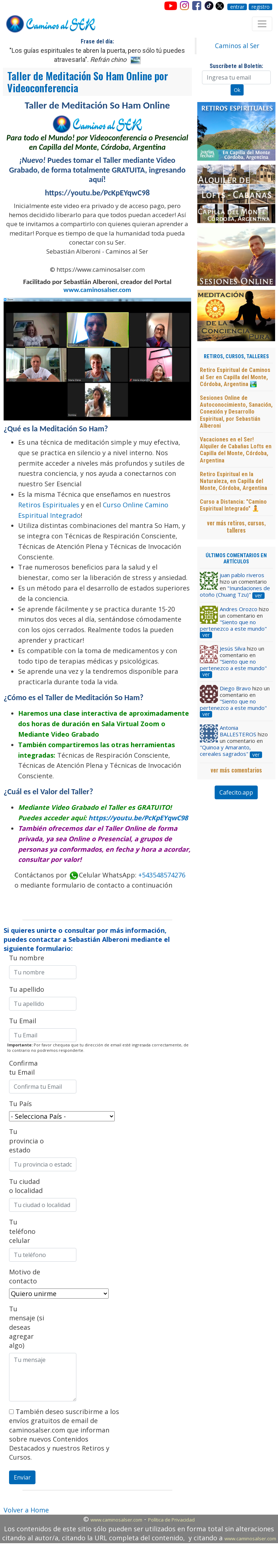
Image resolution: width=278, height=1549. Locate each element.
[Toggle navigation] (262, 24)
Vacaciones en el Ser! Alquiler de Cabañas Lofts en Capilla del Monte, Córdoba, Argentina (235, 450)
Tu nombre (26, 957)
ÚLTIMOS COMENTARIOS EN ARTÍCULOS (236, 559)
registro (261, 7)
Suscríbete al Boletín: (236, 66)
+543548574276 (161, 875)
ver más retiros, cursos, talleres (236, 526)
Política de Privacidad (171, 1519)
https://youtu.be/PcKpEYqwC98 (138, 817)
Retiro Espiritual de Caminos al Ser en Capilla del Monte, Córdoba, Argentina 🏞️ (235, 377)
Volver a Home (26, 1510)
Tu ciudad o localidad (26, 1186)
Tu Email (22, 1020)
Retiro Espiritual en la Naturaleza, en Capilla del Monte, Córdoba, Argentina (233, 481)
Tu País (20, 1103)
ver (258, 595)
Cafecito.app (236, 792)
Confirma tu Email (23, 1067)
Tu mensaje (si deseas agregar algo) (26, 1327)
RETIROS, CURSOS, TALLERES (236, 357)
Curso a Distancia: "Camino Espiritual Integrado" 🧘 (233, 505)
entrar (237, 7)
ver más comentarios (236, 770)
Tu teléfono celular (22, 1231)
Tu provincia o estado (26, 1140)
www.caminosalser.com (97, 289)
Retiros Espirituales (48, 504)
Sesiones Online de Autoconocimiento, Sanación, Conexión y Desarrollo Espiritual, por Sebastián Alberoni (236, 411)
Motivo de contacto (24, 1276)
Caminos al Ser (237, 45)
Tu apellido (26, 989)
